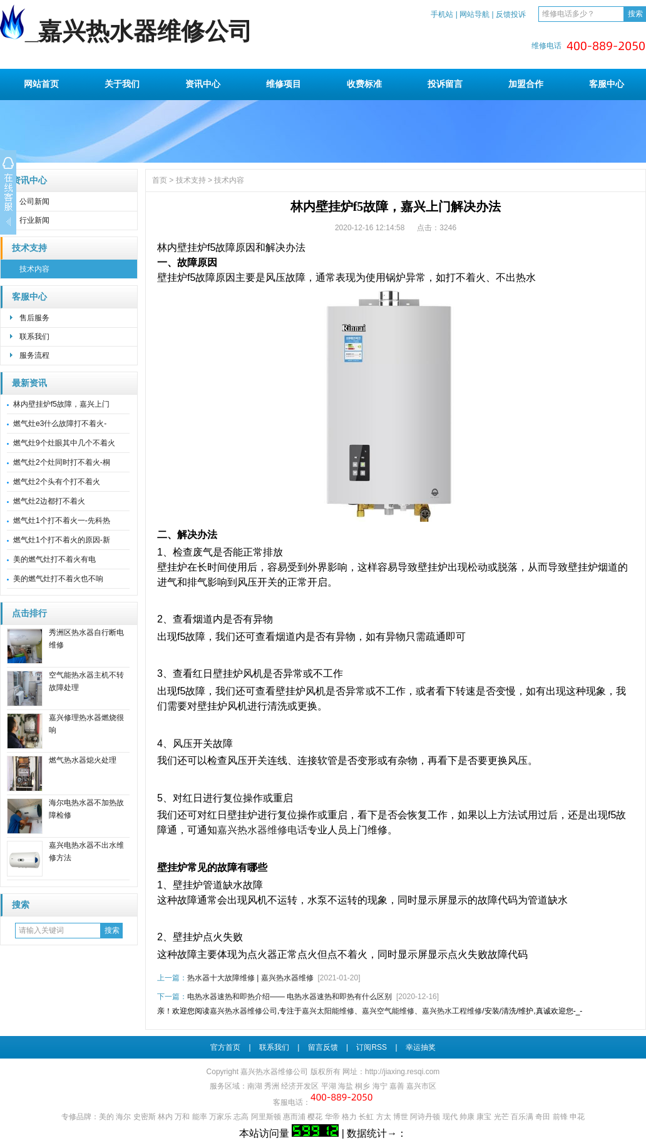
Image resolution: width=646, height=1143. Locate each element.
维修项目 (283, 84)
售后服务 (34, 317)
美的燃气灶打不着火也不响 (58, 578)
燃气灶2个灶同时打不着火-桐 (61, 462)
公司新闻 (34, 201)
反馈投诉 (511, 14)
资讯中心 (202, 84)
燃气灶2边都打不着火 (49, 501)
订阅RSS (371, 1047)
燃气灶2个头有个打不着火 (56, 481)
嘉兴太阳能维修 (328, 1011)
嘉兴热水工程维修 (452, 1011)
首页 (159, 180)
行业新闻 (34, 220)
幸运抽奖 (421, 1047)
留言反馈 (323, 1047)
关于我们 (122, 84)
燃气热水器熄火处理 (82, 760)
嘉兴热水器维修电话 (262, 830)
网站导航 (474, 14)
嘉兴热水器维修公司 (243, 1011)
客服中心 (606, 84)
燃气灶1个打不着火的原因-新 (61, 540)
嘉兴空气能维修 (388, 1011)
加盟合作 (525, 84)
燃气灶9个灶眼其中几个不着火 (64, 443)
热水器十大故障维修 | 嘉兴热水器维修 (250, 977)
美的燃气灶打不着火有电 (54, 559)
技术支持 (29, 248)
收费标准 (364, 84)
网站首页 (41, 84)
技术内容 (34, 269)
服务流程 (34, 355)
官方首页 (225, 1047)
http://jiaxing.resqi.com (402, 1071)
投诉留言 (445, 84)
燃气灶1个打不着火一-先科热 (61, 520)
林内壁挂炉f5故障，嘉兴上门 (61, 404)
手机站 (442, 14)
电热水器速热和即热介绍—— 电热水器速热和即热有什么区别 (289, 996)
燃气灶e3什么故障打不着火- (59, 423)
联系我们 (34, 336)
